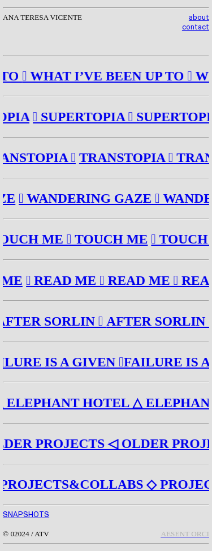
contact (195, 27)
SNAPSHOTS (26, 515)
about (199, 17)
